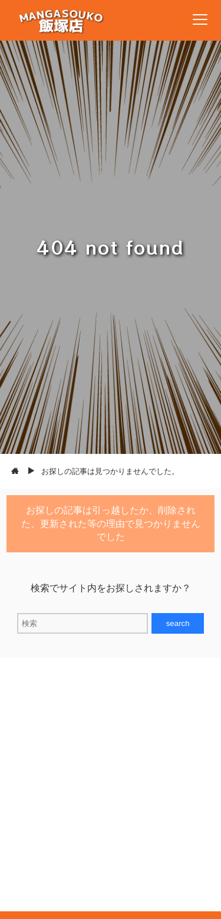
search (178, 623)
